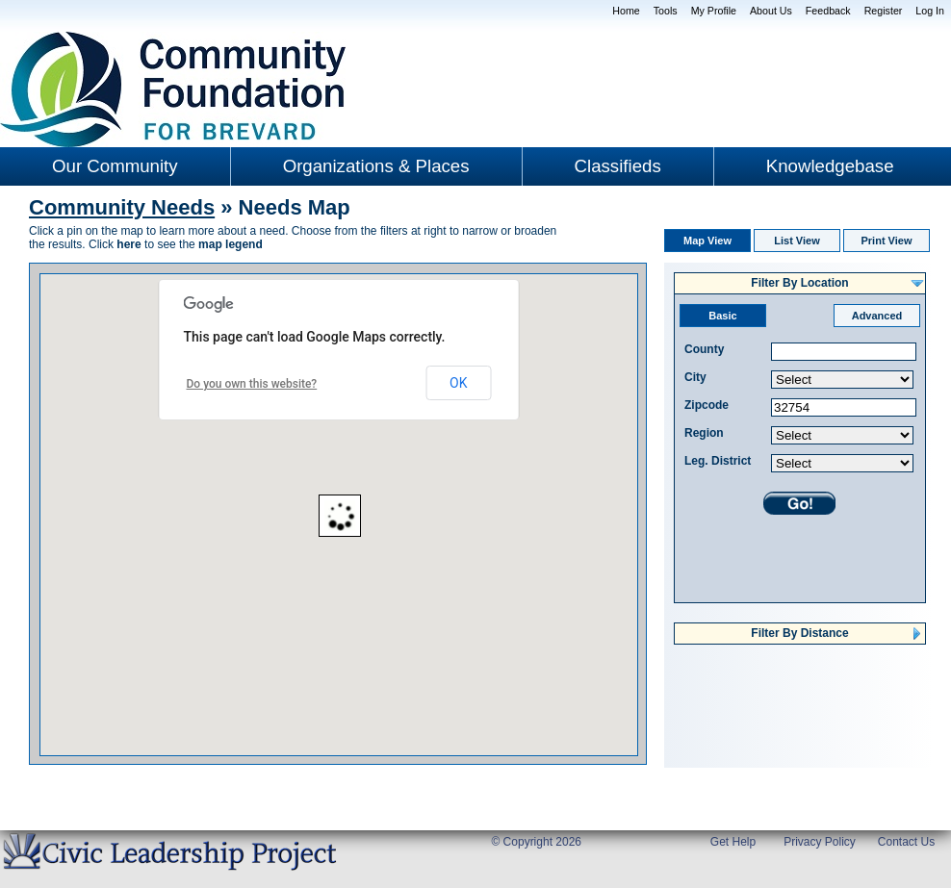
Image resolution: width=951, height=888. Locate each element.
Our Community (115, 166)
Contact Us (906, 842)
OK (458, 383)
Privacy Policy (820, 842)
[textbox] (843, 352)
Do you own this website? (252, 384)
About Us (771, 10)
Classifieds (618, 166)
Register (883, 10)
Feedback (828, 10)
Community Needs (122, 207)
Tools (666, 10)
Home (625, 10)
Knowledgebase (830, 166)
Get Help (733, 842)
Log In (929, 10)
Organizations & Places (376, 166)
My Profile (713, 10)
